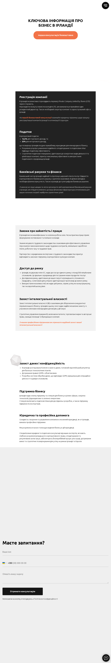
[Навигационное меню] (105, 5)
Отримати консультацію (22, 591)
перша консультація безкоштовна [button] (55, 35)
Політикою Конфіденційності (46, 599)
